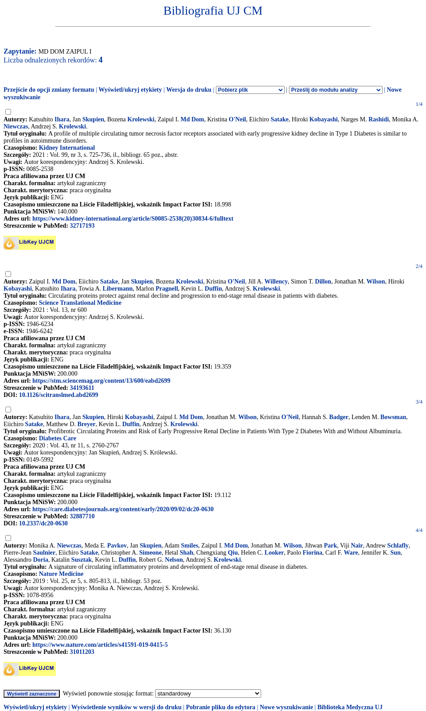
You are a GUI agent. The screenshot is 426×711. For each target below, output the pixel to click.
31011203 (82, 652)
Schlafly (398, 545)
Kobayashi (323, 119)
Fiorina (312, 552)
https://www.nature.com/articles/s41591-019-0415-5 (100, 644)
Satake (280, 119)
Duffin (213, 288)
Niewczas (16, 126)
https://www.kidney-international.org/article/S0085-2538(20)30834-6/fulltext (132, 218)
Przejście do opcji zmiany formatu (49, 89)
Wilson (376, 281)
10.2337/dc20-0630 (43, 523)
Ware (351, 552)
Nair (357, 545)
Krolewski (140, 119)
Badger (338, 417)
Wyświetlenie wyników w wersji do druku (126, 707)
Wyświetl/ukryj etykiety (130, 89)
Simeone (150, 552)
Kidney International (67, 147)
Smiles (189, 545)
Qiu (233, 552)
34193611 (82, 388)
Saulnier (44, 552)
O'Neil (237, 119)
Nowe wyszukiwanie (286, 707)
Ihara (62, 119)
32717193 (82, 225)
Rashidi (378, 119)
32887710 (82, 516)
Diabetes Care (57, 438)
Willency (276, 281)
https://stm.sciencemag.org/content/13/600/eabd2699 (101, 380)
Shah (186, 552)
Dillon (323, 281)
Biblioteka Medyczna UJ (350, 707)
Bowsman (393, 417)
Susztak (81, 559)
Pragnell (167, 288)
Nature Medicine (61, 574)
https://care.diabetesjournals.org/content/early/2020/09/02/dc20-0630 (123, 509)
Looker (274, 552)
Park (330, 545)
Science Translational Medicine (80, 302)
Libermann (118, 288)
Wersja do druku (188, 89)
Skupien (93, 119)
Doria (40, 559)
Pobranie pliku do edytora (220, 707)
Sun (396, 552)
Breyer (86, 424)
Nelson (174, 559)
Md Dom (192, 119)
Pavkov (117, 545)
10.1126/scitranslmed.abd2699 (58, 395)
